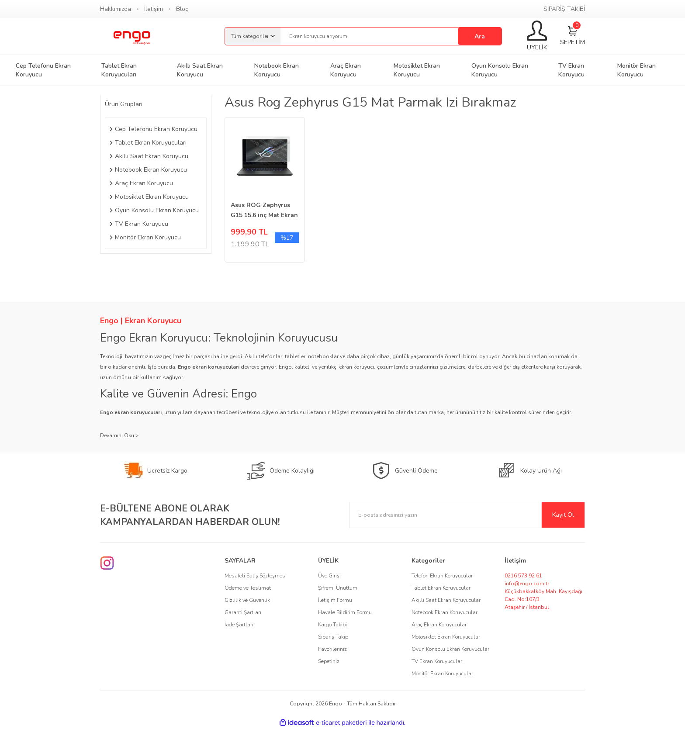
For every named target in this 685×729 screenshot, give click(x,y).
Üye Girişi (329, 575)
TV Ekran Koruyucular (437, 661)
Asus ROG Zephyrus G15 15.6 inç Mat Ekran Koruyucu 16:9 (264, 210)
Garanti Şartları (243, 612)
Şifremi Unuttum (337, 587)
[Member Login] (537, 36)
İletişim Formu (335, 600)
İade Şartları (239, 624)
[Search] (391, 36)
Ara (479, 36)
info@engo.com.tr (527, 583)
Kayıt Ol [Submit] (563, 515)
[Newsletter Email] (467, 515)
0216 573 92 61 (523, 575)
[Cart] (572, 36)
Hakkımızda (115, 9)
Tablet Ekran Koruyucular (441, 587)
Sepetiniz (328, 661)
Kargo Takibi (332, 624)
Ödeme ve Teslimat (248, 587)
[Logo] (131, 36)
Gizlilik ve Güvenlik (247, 600)
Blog (182, 9)
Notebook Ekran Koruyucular (444, 612)
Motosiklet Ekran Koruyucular (446, 636)
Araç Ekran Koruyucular (439, 624)
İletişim (153, 9)
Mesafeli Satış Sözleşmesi (256, 575)
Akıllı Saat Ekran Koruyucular (446, 600)
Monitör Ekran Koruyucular (442, 673)
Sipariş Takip (333, 636)
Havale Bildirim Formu (345, 612)
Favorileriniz (332, 649)
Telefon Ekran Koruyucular (442, 575)
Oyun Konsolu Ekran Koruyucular (450, 649)
